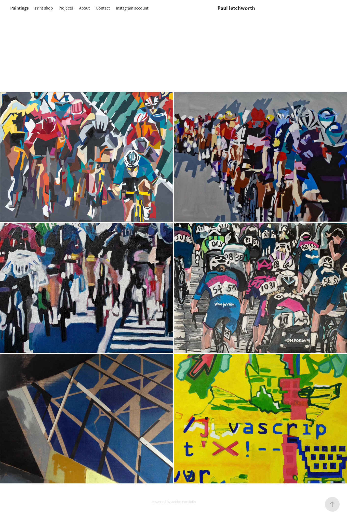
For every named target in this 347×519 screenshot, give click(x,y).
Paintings (19, 8)
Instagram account (132, 8)
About (84, 8)
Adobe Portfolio (183, 501)
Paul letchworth (236, 8)
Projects (66, 8)
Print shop (44, 8)
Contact (103, 8)
